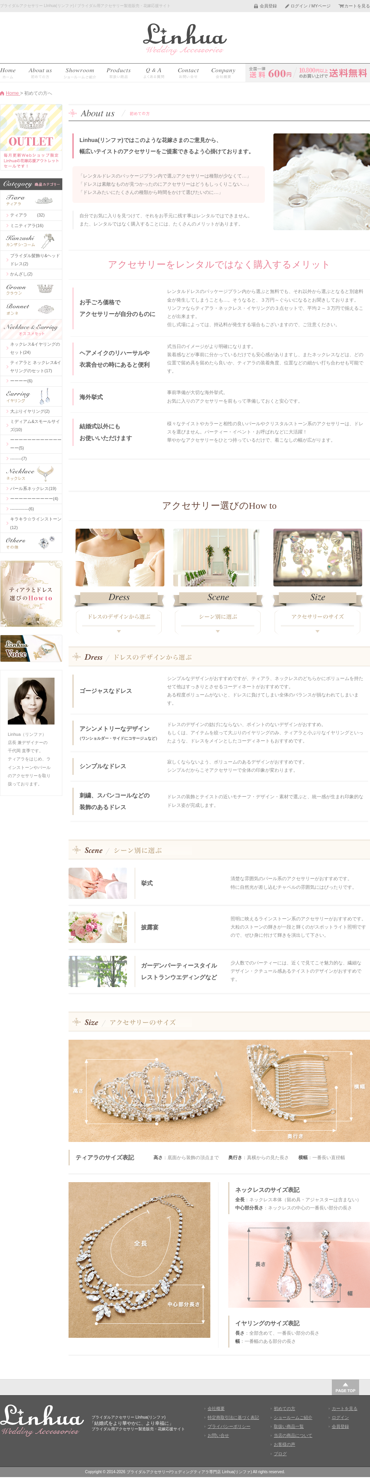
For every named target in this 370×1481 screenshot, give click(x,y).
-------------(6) (22, 508)
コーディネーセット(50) (31, 329)
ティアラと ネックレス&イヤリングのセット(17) (35, 366)
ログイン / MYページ (311, 6)
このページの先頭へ (345, 1387)
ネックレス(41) (31, 473)
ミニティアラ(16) (27, 225)
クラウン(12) (31, 289)
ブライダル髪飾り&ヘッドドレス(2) (35, 259)
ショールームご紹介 (293, 1417)
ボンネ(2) (31, 309)
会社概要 (216, 1408)
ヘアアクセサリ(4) (31, 240)
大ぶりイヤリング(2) (29, 411)
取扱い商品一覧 (289, 1426)
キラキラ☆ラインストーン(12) (36, 523)
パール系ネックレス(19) (33, 488)
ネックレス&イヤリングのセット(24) (35, 348)
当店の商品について (293, 1435)
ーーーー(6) (21, 380)
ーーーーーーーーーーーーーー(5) (36, 443)
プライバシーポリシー (229, 1426)
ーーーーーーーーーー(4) (34, 498)
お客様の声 (284, 1444)
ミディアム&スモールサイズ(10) (35, 425)
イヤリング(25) (31, 396)
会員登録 (268, 6)
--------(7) (18, 458)
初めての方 (284, 1408)
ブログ (280, 1453)
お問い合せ (218, 1435)
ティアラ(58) (31, 200)
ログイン (340, 1417)
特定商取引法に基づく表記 (233, 1417)
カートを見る (357, 6)
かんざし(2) (21, 274)
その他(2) (31, 542)
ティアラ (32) (27, 215)
